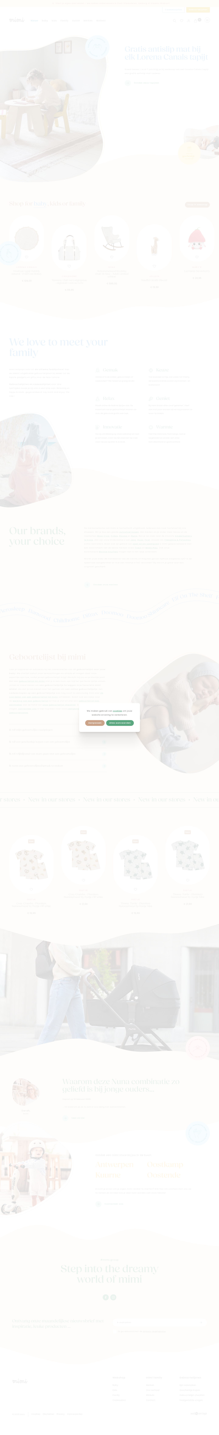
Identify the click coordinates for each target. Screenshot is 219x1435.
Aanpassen (95, 723)
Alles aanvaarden (120, 723)
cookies (117, 711)
